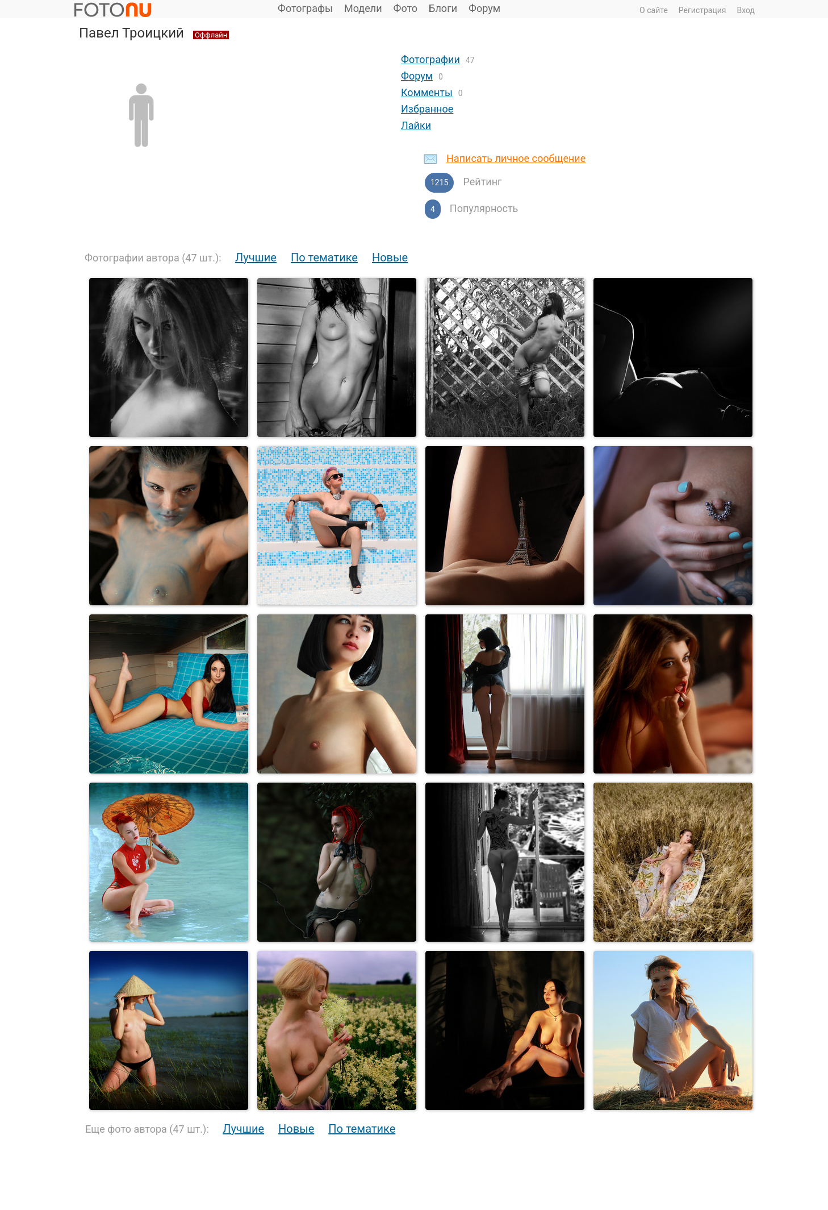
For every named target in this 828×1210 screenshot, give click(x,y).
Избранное (427, 109)
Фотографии (430, 59)
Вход (746, 10)
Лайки (416, 125)
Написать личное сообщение (516, 158)
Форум (484, 8)
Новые (390, 257)
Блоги (443, 8)
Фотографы (305, 8)
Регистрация (702, 10)
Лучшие (256, 257)
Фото (406, 8)
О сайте (653, 10)
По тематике (324, 257)
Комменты (427, 92)
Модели (363, 8)
